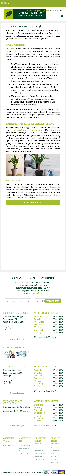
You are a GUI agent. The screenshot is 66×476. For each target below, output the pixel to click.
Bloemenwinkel (8, 445)
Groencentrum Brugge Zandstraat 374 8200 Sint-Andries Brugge (15, 319)
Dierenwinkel (39, 459)
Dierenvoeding (40, 453)
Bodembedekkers (24, 455)
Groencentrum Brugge (49, 195)
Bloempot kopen (24, 445)
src (62, 16)
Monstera (54, 459)
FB (5, 328)
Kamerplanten (40, 448)
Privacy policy (25, 472)
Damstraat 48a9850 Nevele (15, 411)
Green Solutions (37, 472)
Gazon (21, 451)
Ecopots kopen (24, 448)
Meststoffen (39, 456)
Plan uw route (32, 202)
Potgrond (54, 456)
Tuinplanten (39, 451)
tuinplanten (38, 130)
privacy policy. (35, 293)
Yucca (12, 48)
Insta (10, 328)
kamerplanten (21, 130)
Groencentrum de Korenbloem (17, 407)
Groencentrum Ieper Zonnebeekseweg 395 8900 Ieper (12, 373)
